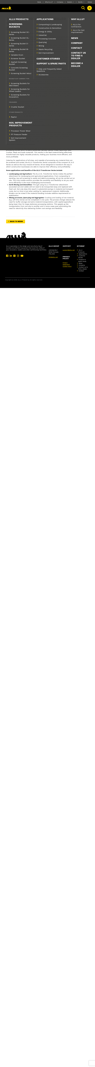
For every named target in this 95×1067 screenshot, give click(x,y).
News (39, 2)
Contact (81, 271)
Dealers (70, 2)
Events (81, 2)
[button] (89, 8)
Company (60, 2)
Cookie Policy (67, 266)
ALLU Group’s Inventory (30, 125)
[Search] (83, 8)
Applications (83, 254)
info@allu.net (53, 257)
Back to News (15, 221)
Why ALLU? (49, 2)
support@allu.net (69, 250)
